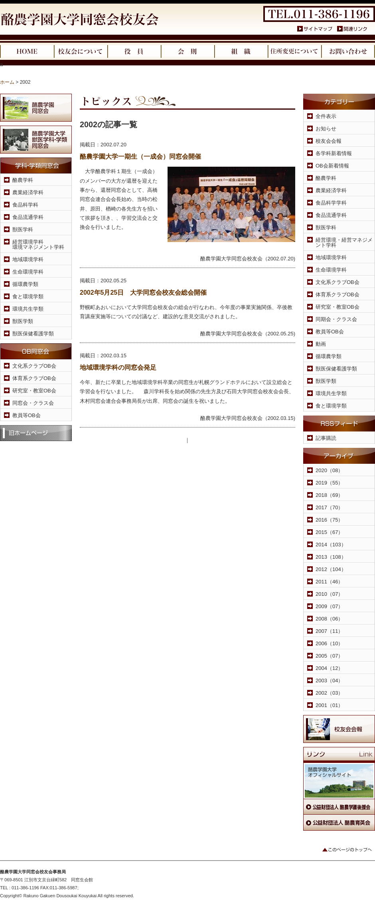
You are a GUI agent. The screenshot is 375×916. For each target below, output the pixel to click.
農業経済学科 (27, 192)
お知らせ (326, 129)
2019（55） (329, 483)
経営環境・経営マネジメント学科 (344, 242)
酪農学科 (22, 180)
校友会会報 (328, 141)
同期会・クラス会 (336, 319)
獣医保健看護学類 (33, 334)
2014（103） (331, 545)
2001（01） (329, 705)
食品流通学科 (27, 217)
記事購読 (326, 438)
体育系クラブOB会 (34, 378)
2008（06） (329, 619)
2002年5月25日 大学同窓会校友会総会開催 (143, 292)
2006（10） (329, 643)
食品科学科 (25, 205)
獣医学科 (22, 229)
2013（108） (331, 557)
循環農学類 (25, 284)
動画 (321, 344)
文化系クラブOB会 (34, 366)
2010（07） (329, 594)
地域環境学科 (27, 259)
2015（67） (329, 532)
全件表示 (326, 116)
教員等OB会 (26, 415)
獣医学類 (22, 321)
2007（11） (329, 631)
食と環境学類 (27, 296)
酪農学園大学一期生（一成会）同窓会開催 (140, 156)
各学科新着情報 (334, 153)
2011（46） (329, 582)
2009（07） (329, 606)
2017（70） (329, 507)
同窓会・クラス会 (33, 403)
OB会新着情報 (332, 166)
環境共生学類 (27, 309)
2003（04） (329, 681)
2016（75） (329, 520)
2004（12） (329, 668)
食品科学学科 (331, 203)
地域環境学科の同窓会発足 (118, 367)
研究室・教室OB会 (34, 391)
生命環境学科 (27, 272)
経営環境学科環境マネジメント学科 (38, 244)
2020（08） (329, 470)
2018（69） (329, 495)
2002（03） (329, 693)
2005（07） (329, 656)
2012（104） (331, 569)
